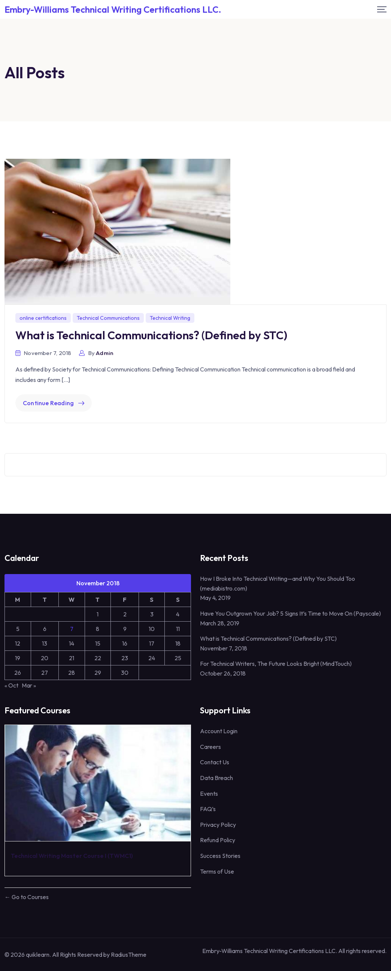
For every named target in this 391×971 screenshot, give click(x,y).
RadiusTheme (128, 954)
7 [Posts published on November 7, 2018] (71, 628)
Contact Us (214, 762)
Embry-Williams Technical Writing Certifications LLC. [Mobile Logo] (112, 9)
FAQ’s (208, 809)
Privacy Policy (218, 824)
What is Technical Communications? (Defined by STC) (151, 335)
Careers (210, 746)
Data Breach (216, 778)
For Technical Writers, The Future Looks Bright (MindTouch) (276, 663)
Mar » (29, 685)
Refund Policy (217, 840)
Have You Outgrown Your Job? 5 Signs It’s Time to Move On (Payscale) (290, 613)
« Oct (11, 685)
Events (209, 793)
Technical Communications (108, 318)
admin (104, 352)
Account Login (218, 731)
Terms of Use (217, 871)
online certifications (43, 318)
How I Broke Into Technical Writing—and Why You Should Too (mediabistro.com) (277, 583)
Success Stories (220, 855)
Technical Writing (170, 318)
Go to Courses (29, 897)
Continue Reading (53, 403)
